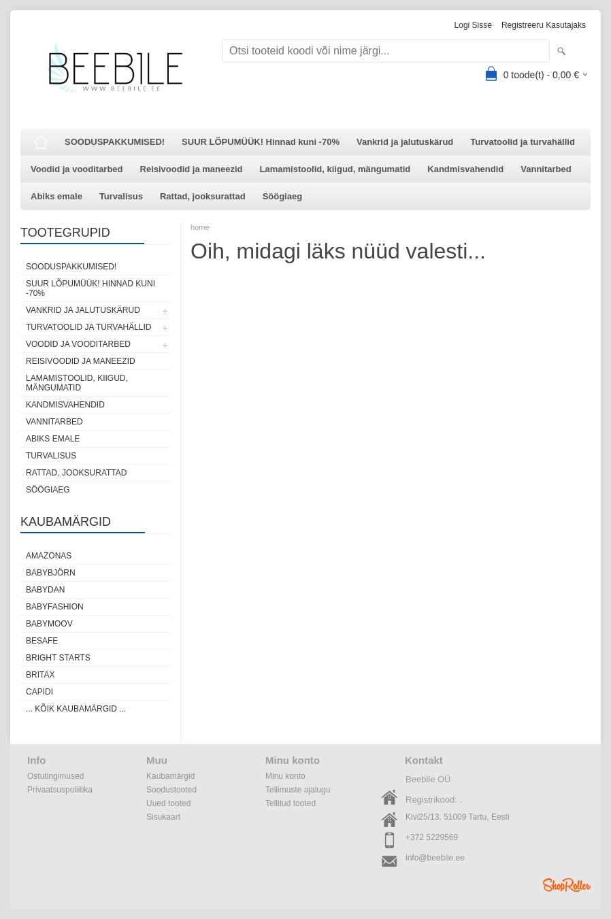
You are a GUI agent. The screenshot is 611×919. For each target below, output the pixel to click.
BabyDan (45, 590)
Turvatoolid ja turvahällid (522, 142)
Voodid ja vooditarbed (77, 169)
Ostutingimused (55, 776)
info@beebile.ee (435, 858)
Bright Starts (58, 658)
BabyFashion (55, 607)
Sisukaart (163, 817)
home (200, 227)
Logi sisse (473, 25)
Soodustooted (171, 790)
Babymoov (49, 624)
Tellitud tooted (290, 803)
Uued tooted (168, 803)
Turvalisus (121, 196)
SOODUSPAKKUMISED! (115, 142)
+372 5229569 (432, 837)
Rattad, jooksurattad (203, 196)
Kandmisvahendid (465, 169)
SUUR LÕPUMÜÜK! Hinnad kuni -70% (261, 142)
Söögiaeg (283, 196)
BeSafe (42, 641)
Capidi (39, 692)
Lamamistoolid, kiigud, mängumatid (335, 169)
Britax (40, 675)
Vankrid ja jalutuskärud (405, 142)
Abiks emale (56, 196)
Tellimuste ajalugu (297, 790)
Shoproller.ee (567, 885)
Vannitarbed (546, 169)
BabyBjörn (51, 573)
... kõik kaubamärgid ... (76, 709)
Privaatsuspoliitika (60, 790)
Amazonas (48, 556)
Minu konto (285, 776)
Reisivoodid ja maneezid (191, 169)
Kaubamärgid (170, 776)
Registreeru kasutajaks (543, 25)
